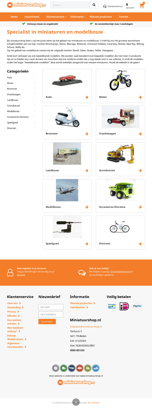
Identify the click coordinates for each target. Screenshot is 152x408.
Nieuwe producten (101, 16)
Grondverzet (13, 105)
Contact (123, 16)
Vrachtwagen (13, 94)
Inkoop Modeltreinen (15, 337)
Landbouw (12, 99)
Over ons (12, 303)
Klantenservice (55, 16)
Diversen (11, 128)
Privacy (11, 311)
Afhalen (12, 315)
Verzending (14, 307)
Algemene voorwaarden (15, 345)
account (21, 274)
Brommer (12, 88)
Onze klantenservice (120, 271)
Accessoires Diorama (17, 116)
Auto (9, 77)
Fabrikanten (77, 307)
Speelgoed (12, 122)
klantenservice (115, 6)
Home (14, 16)
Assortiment (32, 16)
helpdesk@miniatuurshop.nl (86, 326)
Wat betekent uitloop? (15, 329)
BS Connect (93, 402)
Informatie (77, 16)
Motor (10, 83)
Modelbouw (13, 111)
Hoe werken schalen (14, 321)
